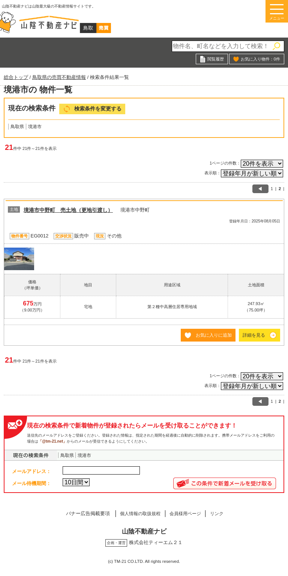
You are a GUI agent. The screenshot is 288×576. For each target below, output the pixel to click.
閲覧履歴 (215, 59)
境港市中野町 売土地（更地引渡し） (68, 210)
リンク (222, 513)
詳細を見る (254, 335)
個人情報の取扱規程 (136, 513)
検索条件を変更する (98, 109)
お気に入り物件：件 (260, 59)
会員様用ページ (187, 513)
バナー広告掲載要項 (80, 513)
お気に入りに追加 (214, 335)
